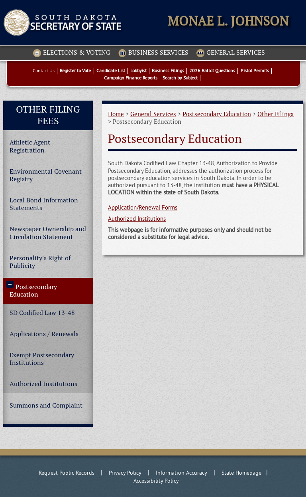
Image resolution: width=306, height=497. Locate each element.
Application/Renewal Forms (142, 207)
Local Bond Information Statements (44, 204)
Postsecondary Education (33, 291)
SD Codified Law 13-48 (42, 313)
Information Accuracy (181, 472)
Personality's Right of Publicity (40, 262)
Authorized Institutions (43, 384)
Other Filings (275, 114)
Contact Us (44, 70)
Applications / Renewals (44, 334)
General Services (230, 53)
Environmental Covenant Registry (46, 175)
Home (116, 114)
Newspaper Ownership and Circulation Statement (48, 233)
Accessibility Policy (156, 480)
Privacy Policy (125, 472)
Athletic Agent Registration (30, 146)
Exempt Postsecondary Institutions (42, 359)
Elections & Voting (71, 53)
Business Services (153, 53)
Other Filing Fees (48, 115)
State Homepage (241, 472)
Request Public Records (66, 472)
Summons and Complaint (46, 405)
